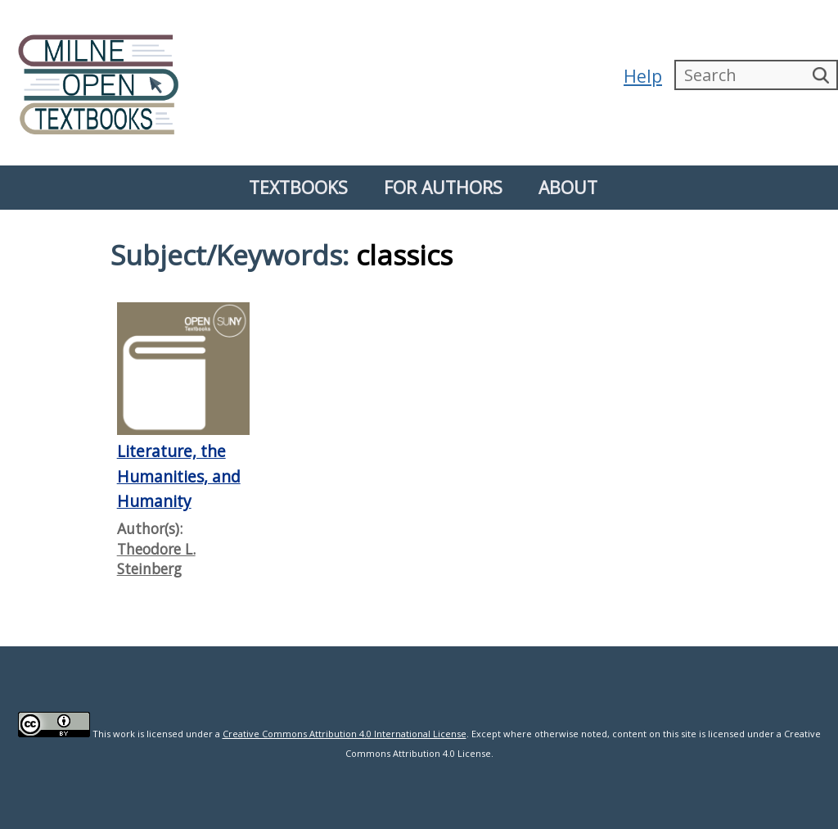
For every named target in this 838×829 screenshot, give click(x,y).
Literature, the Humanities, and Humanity (179, 476)
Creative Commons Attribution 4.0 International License (344, 733)
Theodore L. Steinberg (156, 559)
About (567, 187)
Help (643, 76)
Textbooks (298, 187)
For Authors (443, 187)
